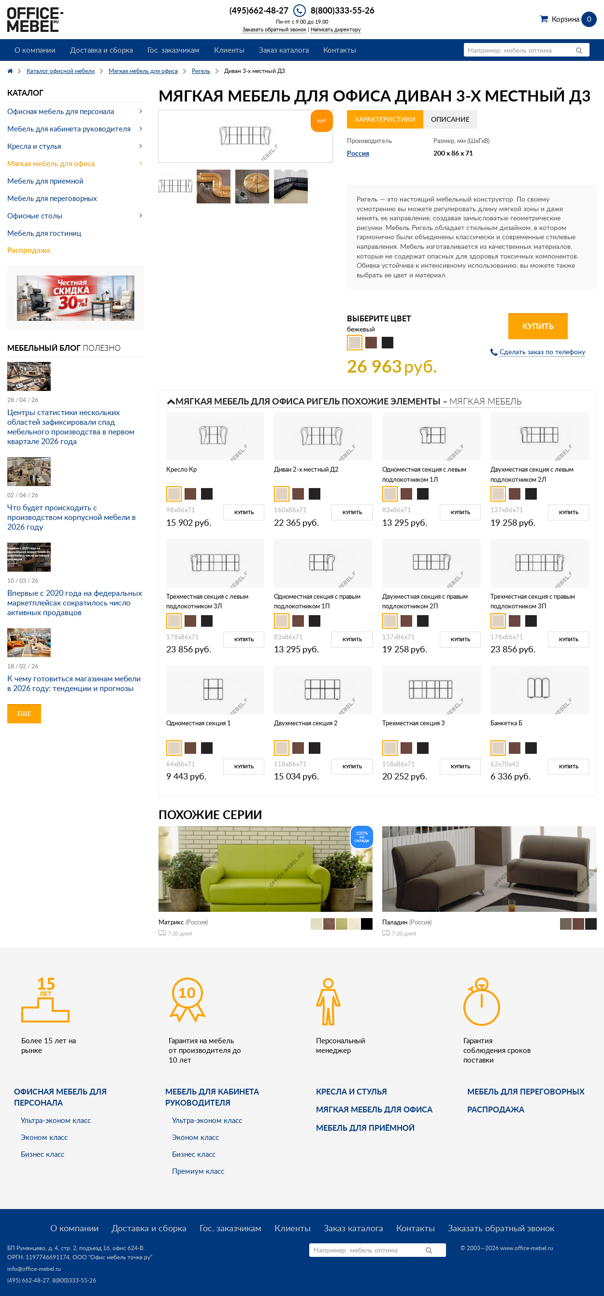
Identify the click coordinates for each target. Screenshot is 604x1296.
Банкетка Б (506, 723)
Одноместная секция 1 (198, 723)
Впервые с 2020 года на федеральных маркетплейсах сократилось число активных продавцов (74, 603)
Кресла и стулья (34, 146)
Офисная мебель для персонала (60, 111)
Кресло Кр (181, 469)
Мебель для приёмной (365, 1127)
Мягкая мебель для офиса (51, 163)
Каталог (25, 92)
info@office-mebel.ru (34, 1269)
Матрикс (171, 922)
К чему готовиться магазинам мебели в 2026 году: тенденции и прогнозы (74, 683)
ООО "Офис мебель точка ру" (112, 1257)
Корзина (574, 19)
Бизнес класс (42, 1154)
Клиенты (229, 50)
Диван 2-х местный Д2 (306, 469)
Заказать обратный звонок (274, 29)
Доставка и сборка (101, 50)
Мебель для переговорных (52, 198)
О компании (35, 50)
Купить (538, 325)
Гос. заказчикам (173, 50)
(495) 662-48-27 (28, 1280)
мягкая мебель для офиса (374, 1109)
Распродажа (28, 250)
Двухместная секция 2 (306, 723)
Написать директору (336, 29)
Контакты (339, 50)
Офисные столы (34, 215)
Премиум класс (198, 1171)
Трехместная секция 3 (413, 723)
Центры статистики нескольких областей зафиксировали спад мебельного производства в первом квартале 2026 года (70, 426)
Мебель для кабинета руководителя (68, 128)
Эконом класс (44, 1137)
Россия (358, 153)
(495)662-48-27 (259, 10)
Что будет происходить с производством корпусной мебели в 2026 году (71, 517)
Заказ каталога (284, 50)
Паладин (394, 922)
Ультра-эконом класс (56, 1120)
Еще (24, 713)
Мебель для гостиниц (44, 233)
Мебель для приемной (45, 181)
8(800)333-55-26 (342, 10)
